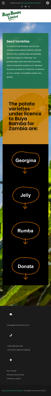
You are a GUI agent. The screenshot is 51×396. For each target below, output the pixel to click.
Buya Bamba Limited (31, 3)
